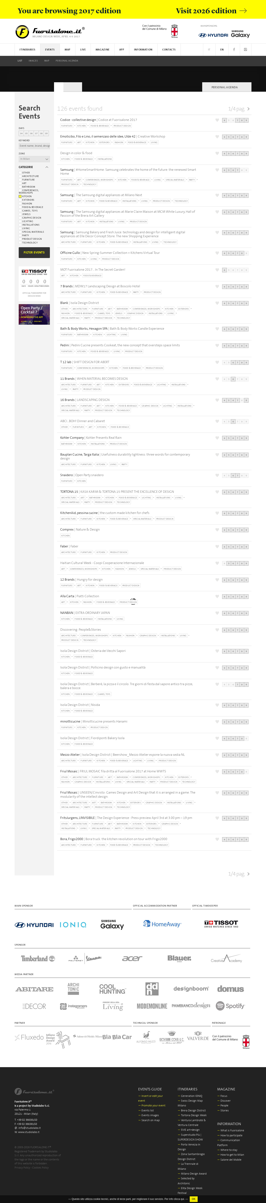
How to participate (230, 1135)
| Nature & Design (80, 530)
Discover (224, 1100)
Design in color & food (76, 153)
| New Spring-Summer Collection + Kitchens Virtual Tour (110, 253)
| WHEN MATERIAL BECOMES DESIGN (94, 379)
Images (33, 61)
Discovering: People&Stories (80, 630)
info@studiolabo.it (29, 1128)
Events (50, 49)
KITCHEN (81, 126)
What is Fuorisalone (230, 1130)
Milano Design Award (192, 1173)
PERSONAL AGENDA (67, 61)
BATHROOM (122, 309)
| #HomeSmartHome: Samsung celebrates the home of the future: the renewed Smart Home (128, 172)
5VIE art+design (189, 1130)
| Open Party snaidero (82, 475)
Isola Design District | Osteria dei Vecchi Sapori (93, 651)
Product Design (30, 239)
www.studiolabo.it (28, 1132)
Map (46, 61)
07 (36, 133)
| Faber (69, 546)
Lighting (26, 221)
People (222, 1105)
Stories (223, 1110)
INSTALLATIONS (105, 159)
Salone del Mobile (229, 1159)
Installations (29, 225)
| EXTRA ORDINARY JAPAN (85, 613)
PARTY (192, 180)
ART (79, 142)
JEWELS (118, 313)
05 (26, 133)
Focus (222, 1096)
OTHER (64, 309)
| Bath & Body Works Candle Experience (112, 329)
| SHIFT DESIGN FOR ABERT (84, 362)
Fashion (25, 204)
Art (23, 183)
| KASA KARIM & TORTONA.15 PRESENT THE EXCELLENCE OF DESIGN (117, 492)
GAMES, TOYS (104, 313)
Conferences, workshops (29, 191)
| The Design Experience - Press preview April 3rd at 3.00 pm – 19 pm (126, 818)
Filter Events (34, 252)
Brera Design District (192, 1110)
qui (182, 1199)
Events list (146, 1110)
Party (24, 235)
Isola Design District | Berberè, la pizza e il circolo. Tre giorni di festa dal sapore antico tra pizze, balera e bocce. (126, 686)
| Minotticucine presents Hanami (93, 722)
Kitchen (25, 196)
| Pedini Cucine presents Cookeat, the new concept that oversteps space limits (120, 345)
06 (31, 133)
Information (143, 49)
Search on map (149, 1120)
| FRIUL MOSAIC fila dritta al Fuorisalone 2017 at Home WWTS (113, 771)
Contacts (169, 49)
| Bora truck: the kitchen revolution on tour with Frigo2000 (113, 839)
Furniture (27, 180)
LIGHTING (111, 334)
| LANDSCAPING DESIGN (85, 400)
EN (222, 49)
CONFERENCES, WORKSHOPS (99, 180)
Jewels (25, 214)
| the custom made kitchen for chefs (104, 513)
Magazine (103, 49)
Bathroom (27, 187)
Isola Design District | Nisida (80, 705)
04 (21, 133)
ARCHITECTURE (68, 242)
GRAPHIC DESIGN (135, 313)
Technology (28, 243)
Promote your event (151, 1105)
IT (209, 49)
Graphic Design (30, 218)
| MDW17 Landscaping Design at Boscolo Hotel (100, 286)
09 (46, 133)
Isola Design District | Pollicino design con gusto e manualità (102, 667)
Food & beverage (31, 207)
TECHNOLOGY (89, 184)
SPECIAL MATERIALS (175, 180)
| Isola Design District (79, 303)
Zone (22, 153)
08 (41, 133)
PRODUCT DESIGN (122, 126)
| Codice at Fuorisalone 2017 (98, 120)
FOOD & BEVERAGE (100, 126)
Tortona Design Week (192, 1115)
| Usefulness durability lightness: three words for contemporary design (125, 456)
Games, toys (28, 211)
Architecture (29, 176)
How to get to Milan (230, 1154)
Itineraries (27, 49)
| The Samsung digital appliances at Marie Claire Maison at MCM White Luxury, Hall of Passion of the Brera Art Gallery (127, 213)
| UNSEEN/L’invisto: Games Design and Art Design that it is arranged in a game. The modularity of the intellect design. (127, 794)
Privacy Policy (22, 1167)
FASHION (119, 142)
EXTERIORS (104, 142)
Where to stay (227, 1150)
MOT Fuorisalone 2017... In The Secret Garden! (92, 270)
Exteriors (26, 200)
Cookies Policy (40, 1167)
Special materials (31, 232)
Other (24, 173)
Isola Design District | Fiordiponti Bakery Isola (92, 738)
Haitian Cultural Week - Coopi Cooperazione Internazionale (102, 563)
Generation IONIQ (190, 1096)
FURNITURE (66, 126)
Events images (148, 1115)
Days (21, 128)
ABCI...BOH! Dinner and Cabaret (82, 421)
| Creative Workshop (112, 137)
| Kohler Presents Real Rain (91, 438)
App (121, 49)
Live (83, 49)
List (20, 61)
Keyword (24, 140)
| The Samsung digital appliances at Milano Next (101, 195)
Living (24, 228)
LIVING (154, 142)
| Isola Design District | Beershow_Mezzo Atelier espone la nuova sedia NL (122, 755)
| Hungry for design (81, 580)
